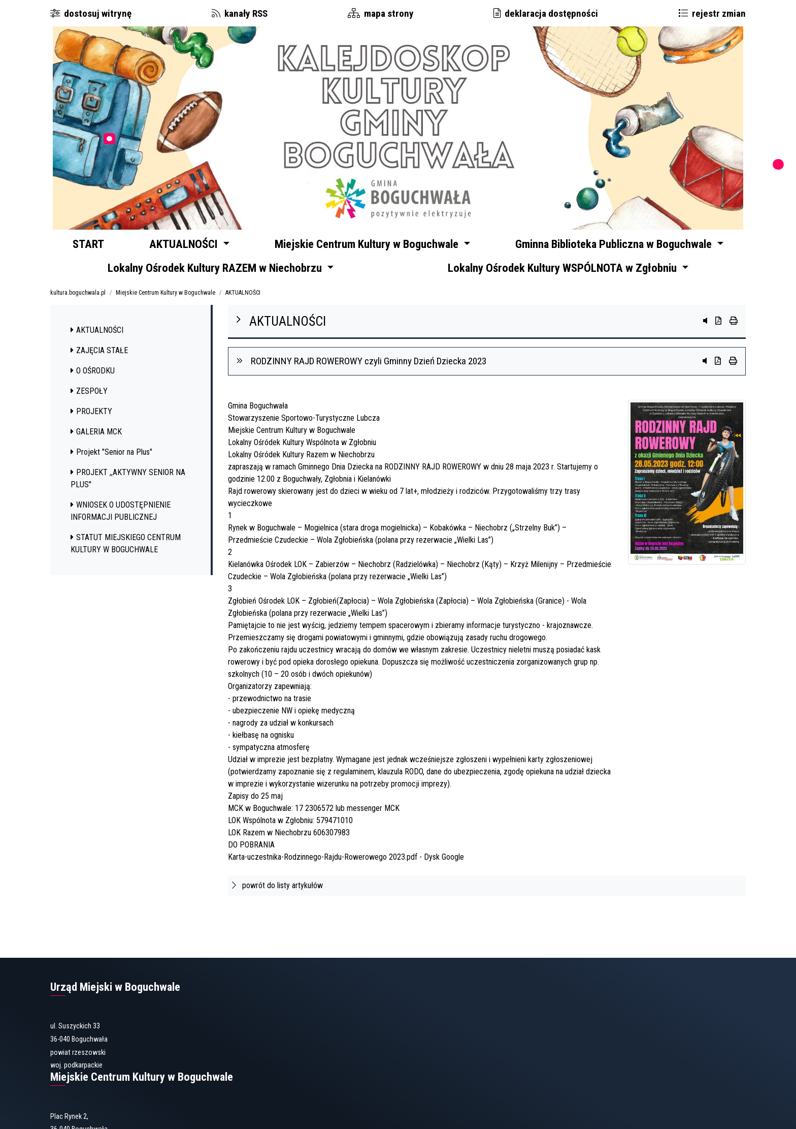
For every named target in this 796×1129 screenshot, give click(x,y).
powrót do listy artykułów (277, 897)
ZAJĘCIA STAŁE (99, 362)
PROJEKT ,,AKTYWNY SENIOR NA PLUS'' (128, 490)
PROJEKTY (91, 423)
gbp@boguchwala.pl (384, 1087)
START (94, 245)
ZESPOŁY (89, 403)
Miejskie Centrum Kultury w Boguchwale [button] (380, 245)
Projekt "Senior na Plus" (111, 464)
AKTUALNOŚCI (242, 304)
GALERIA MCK (96, 444)
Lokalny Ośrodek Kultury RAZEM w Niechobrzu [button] (217, 277)
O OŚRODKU (93, 383)
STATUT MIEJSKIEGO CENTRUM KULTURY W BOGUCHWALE (126, 556)
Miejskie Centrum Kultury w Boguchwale (165, 304)
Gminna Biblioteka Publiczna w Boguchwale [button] (619, 245)
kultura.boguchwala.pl (78, 304)
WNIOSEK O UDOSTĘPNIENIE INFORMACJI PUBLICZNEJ (121, 523)
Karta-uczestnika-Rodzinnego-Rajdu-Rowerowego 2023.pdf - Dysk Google (346, 869)
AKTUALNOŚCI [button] (199, 245)
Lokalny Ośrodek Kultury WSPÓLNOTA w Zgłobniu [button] (565, 277)
